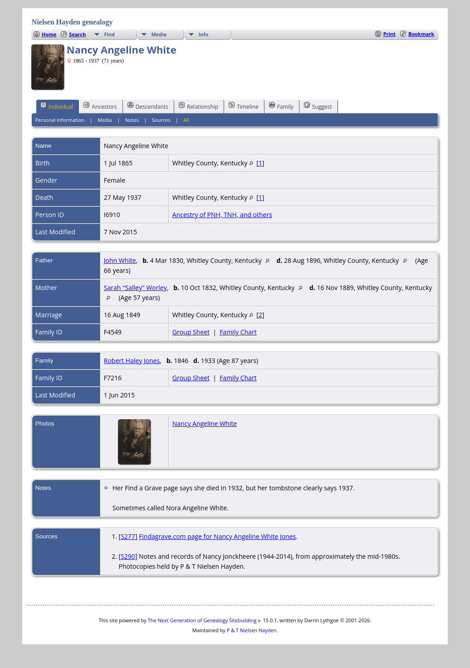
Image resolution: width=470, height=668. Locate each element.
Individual (56, 106)
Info (203, 34)
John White (120, 260)
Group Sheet (191, 332)
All (186, 119)
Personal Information (59, 119)
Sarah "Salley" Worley (135, 287)
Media (158, 34)
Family (281, 106)
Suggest (318, 106)
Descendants (147, 106)
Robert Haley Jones (132, 360)
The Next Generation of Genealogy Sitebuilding (202, 620)
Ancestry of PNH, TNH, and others (222, 214)
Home (49, 34)
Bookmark (421, 33)
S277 (128, 536)
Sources (161, 119)
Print (389, 33)
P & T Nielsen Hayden (252, 630)
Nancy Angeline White (204, 423)
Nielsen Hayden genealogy (72, 22)
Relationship (198, 106)
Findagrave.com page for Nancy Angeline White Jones (217, 536)
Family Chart (238, 332)
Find (109, 34)
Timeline (244, 106)
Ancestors (100, 106)
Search (77, 34)
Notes (132, 119)
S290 (128, 556)
